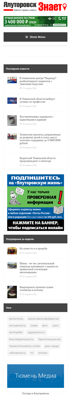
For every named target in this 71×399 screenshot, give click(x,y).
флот (45, 325)
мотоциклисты (17, 325)
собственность (17, 352)
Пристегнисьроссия (49, 339)
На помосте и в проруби (33, 248)
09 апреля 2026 (28, 106)
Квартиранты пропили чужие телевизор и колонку (36, 288)
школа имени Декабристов (43, 318)
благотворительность (21, 339)
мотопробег (16, 332)
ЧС (32, 352)
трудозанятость (36, 332)
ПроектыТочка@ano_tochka (24, 346)
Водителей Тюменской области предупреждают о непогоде (38, 159)
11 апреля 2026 (28, 88)
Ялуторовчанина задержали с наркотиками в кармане (37, 118)
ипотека (42, 352)
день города (52, 346)
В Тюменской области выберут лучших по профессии (37, 100)
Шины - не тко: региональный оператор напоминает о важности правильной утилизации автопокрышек (39, 268)
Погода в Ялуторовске (35, 393)
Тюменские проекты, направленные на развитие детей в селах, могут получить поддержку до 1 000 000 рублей (40, 139)
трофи (33, 325)
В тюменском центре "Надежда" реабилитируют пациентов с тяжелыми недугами (38, 81)
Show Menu (35, 37)
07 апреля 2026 (28, 252)
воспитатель (16, 318)
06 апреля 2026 (28, 294)
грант (55, 325)
